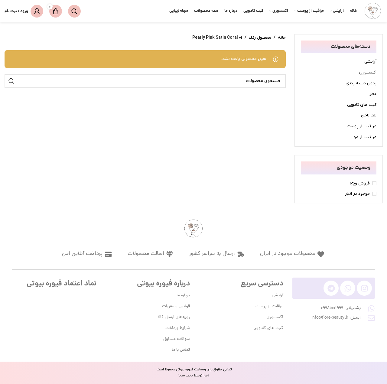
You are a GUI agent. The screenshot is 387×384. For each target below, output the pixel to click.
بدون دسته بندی (361, 83)
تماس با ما (181, 350)
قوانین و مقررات (176, 306)
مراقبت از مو (365, 137)
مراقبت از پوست (361, 126)
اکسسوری (367, 72)
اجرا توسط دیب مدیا (193, 376)
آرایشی (370, 61)
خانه (282, 38)
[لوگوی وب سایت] (372, 11)
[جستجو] (74, 11)
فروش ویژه (360, 183)
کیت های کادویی (361, 105)
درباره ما (183, 295)
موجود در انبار (357, 194)
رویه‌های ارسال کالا (174, 317)
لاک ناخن (368, 115)
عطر (372, 94)
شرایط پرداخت (177, 328)
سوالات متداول (176, 339)
